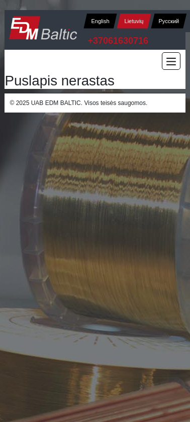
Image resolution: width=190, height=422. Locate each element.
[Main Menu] (171, 61)
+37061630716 (117, 41)
